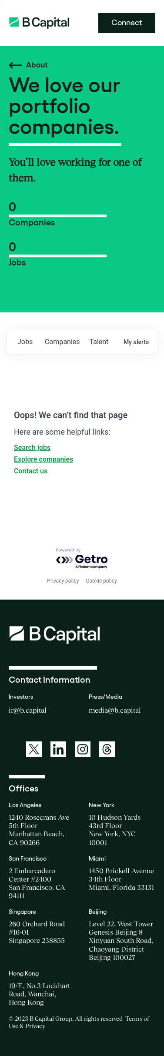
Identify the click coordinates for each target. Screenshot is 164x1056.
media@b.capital (115, 710)
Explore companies (43, 459)
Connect (126, 22)
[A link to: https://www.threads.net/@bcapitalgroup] (107, 749)
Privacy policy (63, 581)
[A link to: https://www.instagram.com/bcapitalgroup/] (82, 749)
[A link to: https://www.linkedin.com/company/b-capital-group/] (58, 749)
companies (62, 342)
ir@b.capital (28, 710)
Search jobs (32, 447)
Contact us (30, 471)
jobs (25, 342)
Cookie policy (101, 581)
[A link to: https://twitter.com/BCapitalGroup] (34, 749)
